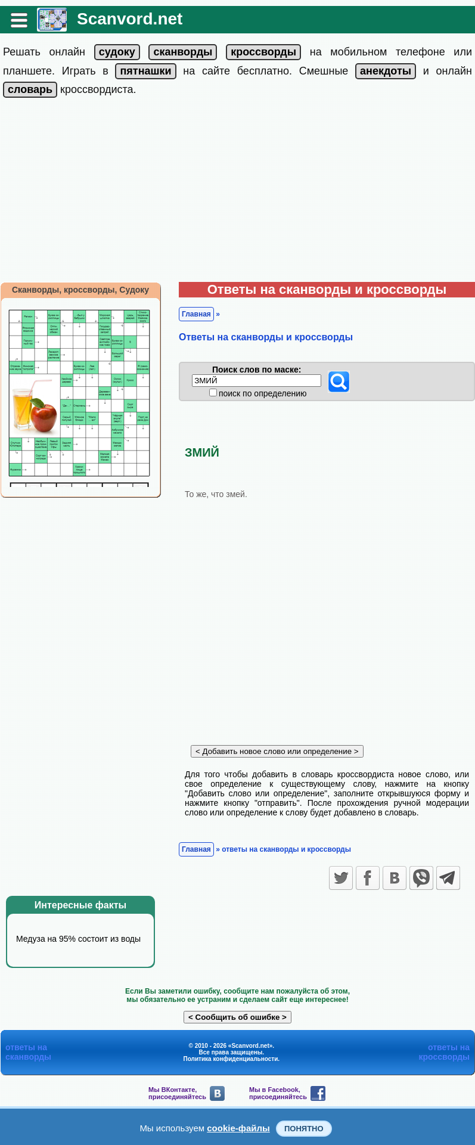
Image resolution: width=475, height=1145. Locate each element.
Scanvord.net (129, 19)
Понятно (304, 1128)
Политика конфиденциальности (231, 1059)
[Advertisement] (237, 192)
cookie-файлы (238, 1128)
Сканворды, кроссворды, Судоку (80, 289)
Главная (196, 314)
